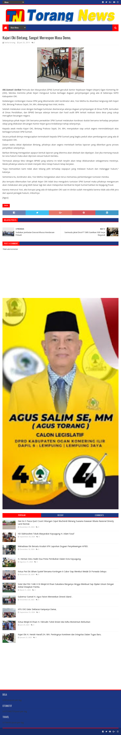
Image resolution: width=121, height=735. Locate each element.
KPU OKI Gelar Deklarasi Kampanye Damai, (37, 609)
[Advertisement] (61, 664)
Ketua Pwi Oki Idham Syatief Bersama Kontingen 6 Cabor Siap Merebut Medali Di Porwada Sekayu (62, 571)
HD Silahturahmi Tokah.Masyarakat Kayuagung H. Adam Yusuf (46, 534)
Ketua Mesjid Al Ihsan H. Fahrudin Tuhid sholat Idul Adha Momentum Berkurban (54, 622)
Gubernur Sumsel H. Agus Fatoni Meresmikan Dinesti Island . (45, 597)
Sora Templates (18, 731)
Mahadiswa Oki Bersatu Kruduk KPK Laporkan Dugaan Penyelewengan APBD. (53, 546)
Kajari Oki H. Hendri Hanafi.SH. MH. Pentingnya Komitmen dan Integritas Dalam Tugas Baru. (59, 634)
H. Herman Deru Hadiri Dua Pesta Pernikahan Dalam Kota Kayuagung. (49, 559)
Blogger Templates (36, 731)
